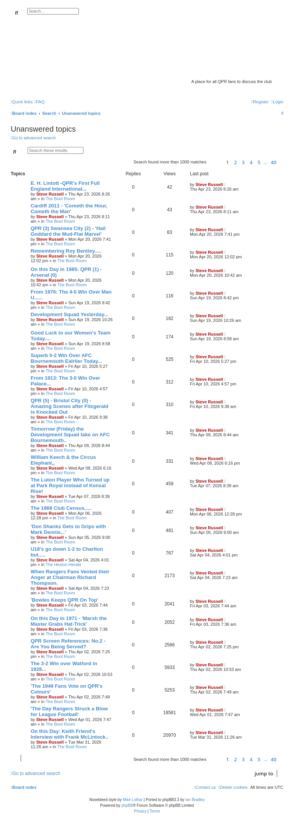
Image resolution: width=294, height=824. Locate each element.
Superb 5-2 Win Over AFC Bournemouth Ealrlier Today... (66, 358)
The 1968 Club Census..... (61, 508)
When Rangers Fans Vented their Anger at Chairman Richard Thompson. (70, 577)
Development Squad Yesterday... (69, 314)
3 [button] (243, 162)
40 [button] (273, 162)
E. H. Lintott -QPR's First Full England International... (65, 186)
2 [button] (235, 162)
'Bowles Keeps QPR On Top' (64, 600)
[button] (215, 162)
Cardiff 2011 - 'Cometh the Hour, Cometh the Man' (69, 208)
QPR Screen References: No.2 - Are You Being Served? (68, 643)
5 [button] (259, 162)
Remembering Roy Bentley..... (66, 251)
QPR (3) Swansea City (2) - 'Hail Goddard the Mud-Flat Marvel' (68, 231)
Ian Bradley (195, 800)
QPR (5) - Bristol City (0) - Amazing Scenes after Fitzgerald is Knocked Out (69, 406)
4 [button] (251, 162)
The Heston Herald (63, 564)
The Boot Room (60, 198)
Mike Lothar (132, 800)
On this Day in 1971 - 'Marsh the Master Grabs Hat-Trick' (69, 621)
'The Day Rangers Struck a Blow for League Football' (69, 711)
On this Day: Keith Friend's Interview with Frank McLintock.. (69, 734)
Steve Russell (50, 194)
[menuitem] (39, 101)
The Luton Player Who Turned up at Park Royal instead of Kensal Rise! (70, 485)
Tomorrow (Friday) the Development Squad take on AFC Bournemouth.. (70, 434)
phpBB (127, 805)
